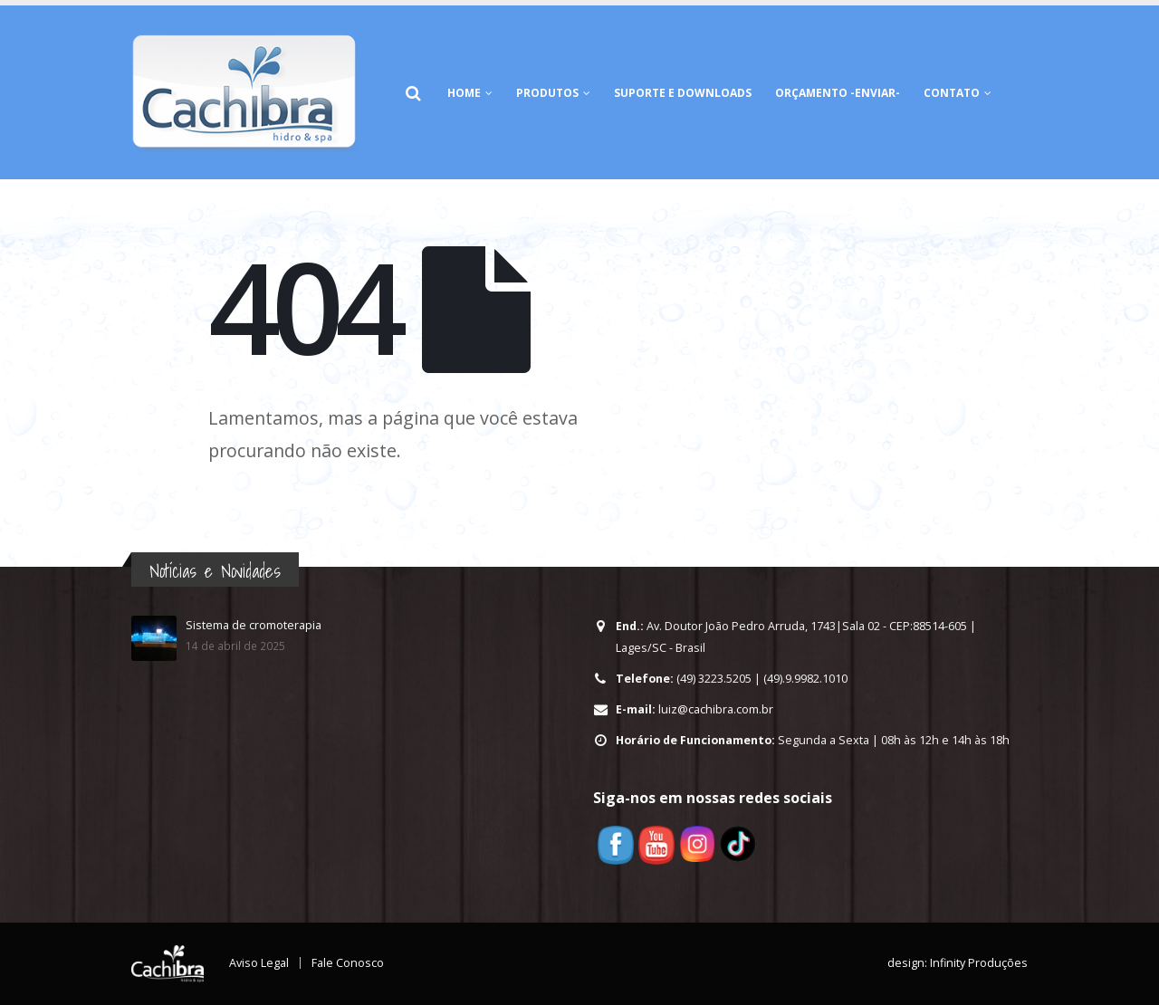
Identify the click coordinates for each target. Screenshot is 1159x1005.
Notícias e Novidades (215, 571)
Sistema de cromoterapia (253, 625)
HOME (464, 92)
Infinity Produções (979, 963)
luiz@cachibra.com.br (715, 709)
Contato (952, 92)
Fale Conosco (347, 963)
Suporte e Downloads (683, 92)
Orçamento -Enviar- (837, 92)
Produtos (547, 92)
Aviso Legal (259, 963)
